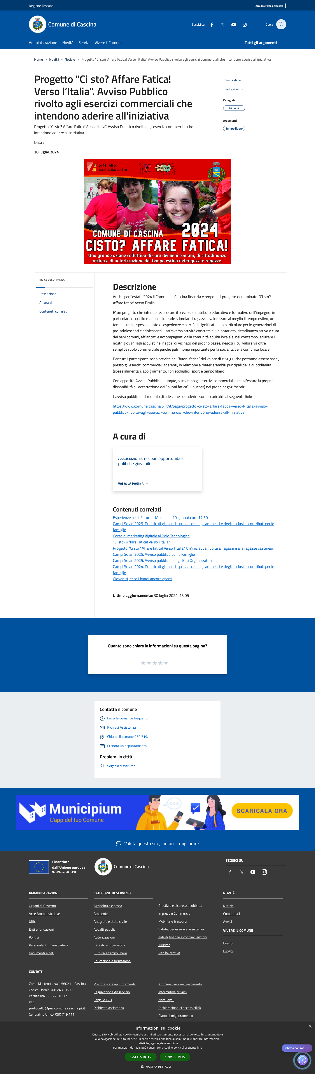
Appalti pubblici (105, 929)
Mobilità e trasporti (172, 921)
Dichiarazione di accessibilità (179, 1007)
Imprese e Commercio (174, 913)
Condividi (234, 80)
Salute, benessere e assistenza (181, 929)
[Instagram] (242, 24)
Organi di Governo (42, 905)
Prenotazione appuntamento (115, 984)
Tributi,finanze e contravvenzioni (182, 937)
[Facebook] (209, 24)
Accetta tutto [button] (141, 1057)
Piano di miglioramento (175, 1015)
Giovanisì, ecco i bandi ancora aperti (142, 579)
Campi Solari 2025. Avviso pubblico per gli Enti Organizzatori (162, 560)
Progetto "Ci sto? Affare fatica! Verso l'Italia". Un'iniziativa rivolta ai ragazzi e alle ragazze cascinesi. (193, 548)
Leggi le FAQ (103, 999)
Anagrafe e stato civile (110, 921)
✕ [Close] (307, 1048)
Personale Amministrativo (48, 945)
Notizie (70, 59)
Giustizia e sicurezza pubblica (180, 905)
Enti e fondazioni (41, 929)
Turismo (164, 944)
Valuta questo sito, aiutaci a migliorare (157, 843)
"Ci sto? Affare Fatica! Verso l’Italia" (141, 542)
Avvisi (227, 921)
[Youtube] (231, 24)
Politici (34, 937)
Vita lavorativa (169, 952)
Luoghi (228, 951)
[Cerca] (281, 24)
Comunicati (231, 913)
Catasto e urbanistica (109, 945)
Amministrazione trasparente (180, 984)
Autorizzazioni (104, 937)
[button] (157, 1066)
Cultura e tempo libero (110, 953)
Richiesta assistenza (109, 1007)
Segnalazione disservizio (112, 992)
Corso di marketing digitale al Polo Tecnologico (151, 536)
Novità (54, 59)
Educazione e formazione (112, 960)
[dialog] (157, 1048)
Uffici (33, 921)
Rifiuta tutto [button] (175, 1056)
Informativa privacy (172, 992)
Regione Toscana (41, 5)
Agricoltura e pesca (108, 905)
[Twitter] (220, 24)
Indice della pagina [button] (52, 280)
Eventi (228, 943)
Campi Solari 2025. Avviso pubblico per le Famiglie (154, 554)
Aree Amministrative (44, 913)
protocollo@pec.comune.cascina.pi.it (57, 1008)
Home (38, 59)
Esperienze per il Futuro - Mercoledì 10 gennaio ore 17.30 (160, 517)
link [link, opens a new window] (199, 1047)
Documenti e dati (41, 953)
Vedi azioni (234, 89)
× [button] (310, 1026)
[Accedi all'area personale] (269, 6)
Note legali (166, 999)
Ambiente (101, 913)
